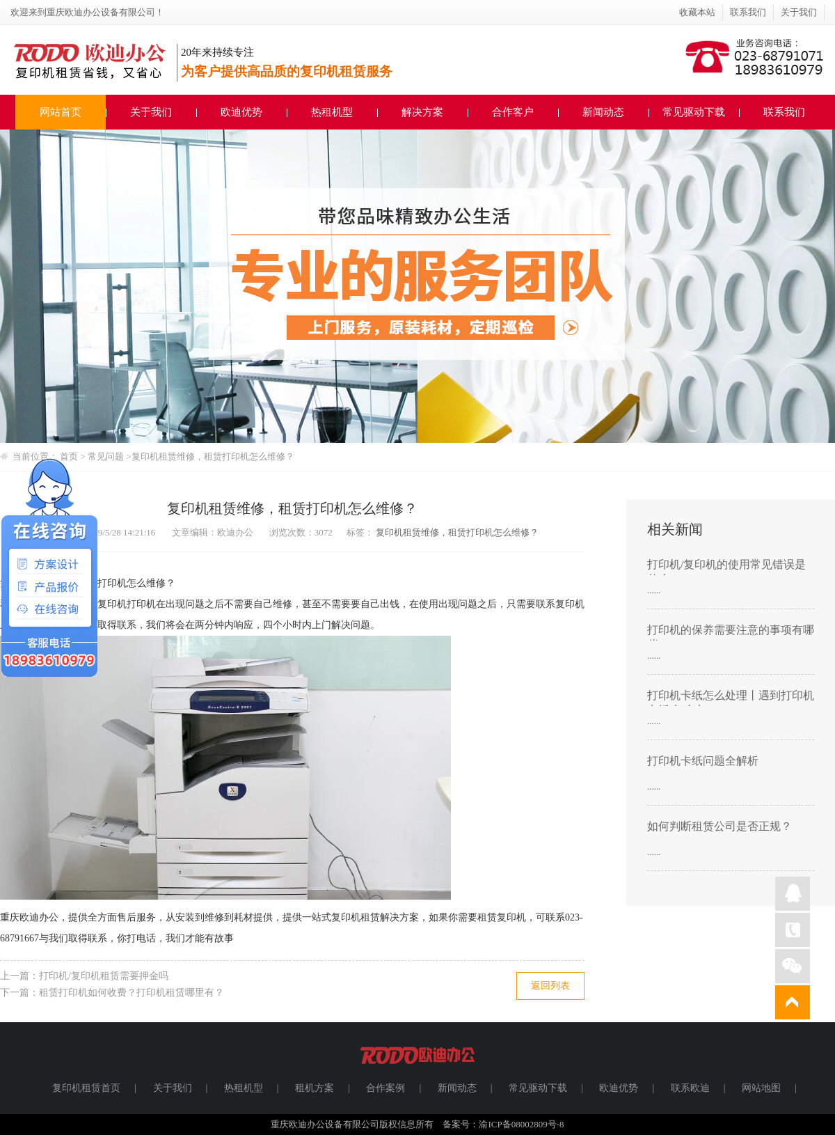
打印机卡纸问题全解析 (702, 761)
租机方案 (314, 1088)
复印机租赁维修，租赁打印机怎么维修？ (213, 456)
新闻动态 (603, 112)
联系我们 (748, 12)
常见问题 (107, 456)
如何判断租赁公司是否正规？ (719, 826)
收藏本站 (697, 12)
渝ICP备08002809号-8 (521, 1124)
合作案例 (385, 1088)
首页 (69, 456)
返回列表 (550, 985)
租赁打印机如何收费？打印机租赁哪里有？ (131, 992)
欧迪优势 (241, 112)
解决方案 (422, 112)
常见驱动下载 (693, 112)
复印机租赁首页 (86, 1088)
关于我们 (799, 12)
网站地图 (761, 1088)
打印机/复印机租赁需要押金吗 (103, 976)
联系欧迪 (690, 1088)
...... (654, 590)
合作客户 (513, 112)
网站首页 (60, 112)
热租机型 (332, 112)
